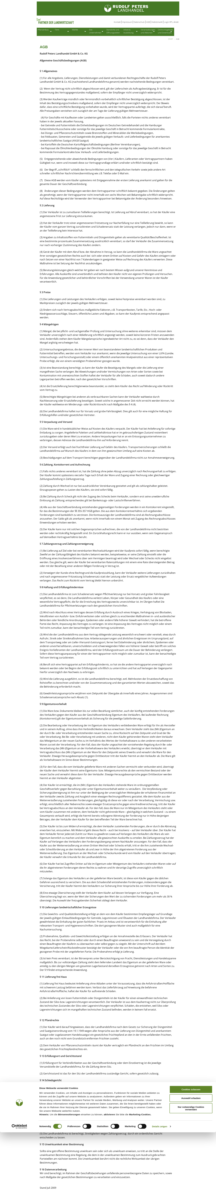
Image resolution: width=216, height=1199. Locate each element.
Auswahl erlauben (191, 1165)
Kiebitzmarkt (157, 22)
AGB (148, 22)
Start (170, 40)
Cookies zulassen (191, 1156)
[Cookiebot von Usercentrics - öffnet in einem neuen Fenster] (19, 1193)
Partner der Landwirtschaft (67, 21)
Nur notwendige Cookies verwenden (191, 1174)
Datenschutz (139, 22)
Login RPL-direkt (171, 22)
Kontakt (117, 22)
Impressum (127, 22)
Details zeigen (159, 1193)
